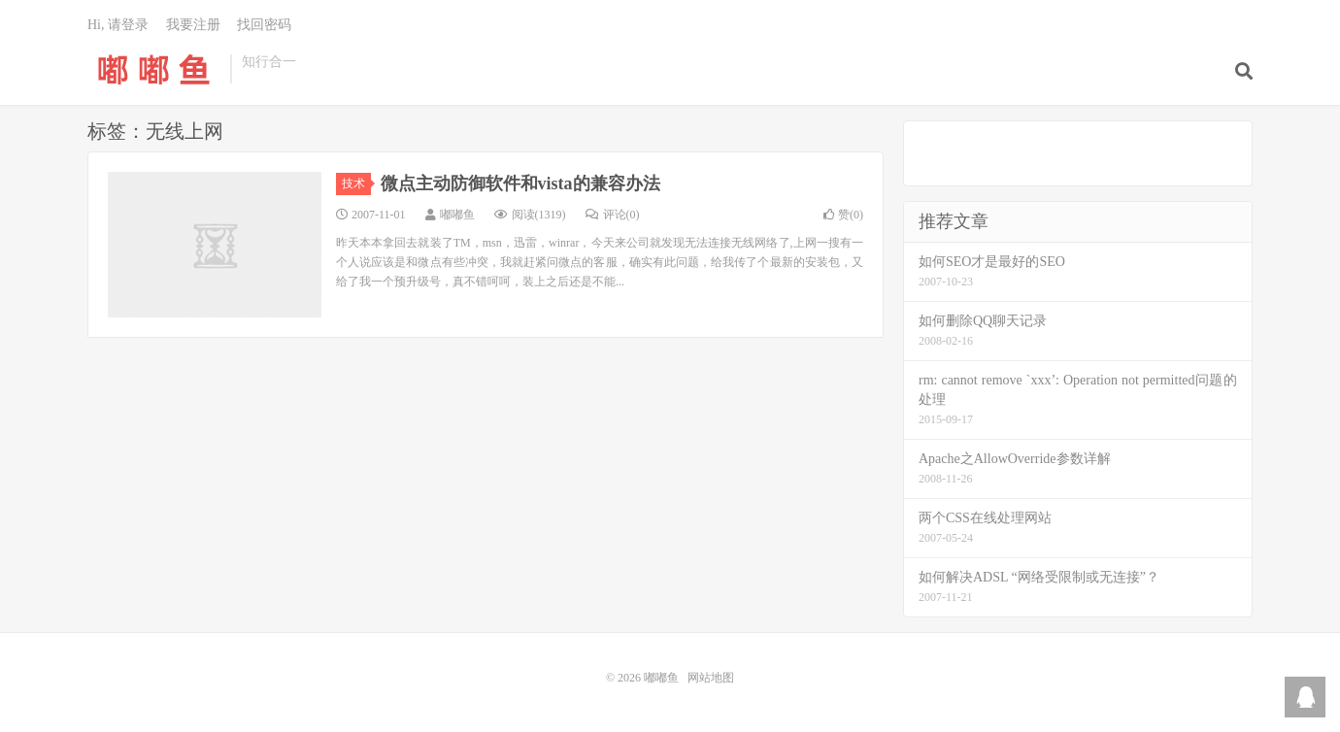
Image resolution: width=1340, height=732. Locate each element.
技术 (356, 183)
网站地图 (710, 677)
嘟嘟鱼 (153, 68)
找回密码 (264, 24)
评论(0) (613, 214)
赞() (843, 214)
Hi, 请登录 (118, 24)
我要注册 (193, 24)
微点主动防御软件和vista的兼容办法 (520, 183)
